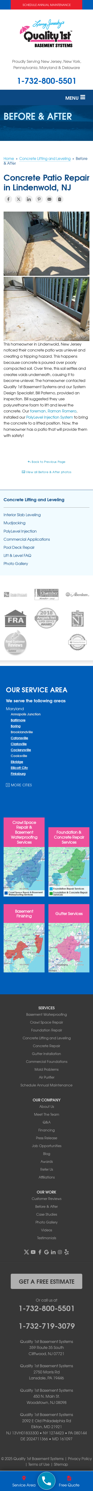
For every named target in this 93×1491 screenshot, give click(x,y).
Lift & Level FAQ (17, 555)
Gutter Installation (46, 1053)
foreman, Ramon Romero (53, 411)
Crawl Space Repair (46, 1022)
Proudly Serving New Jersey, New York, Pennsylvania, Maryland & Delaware (46, 64)
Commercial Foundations (46, 1061)
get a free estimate (46, 1281)
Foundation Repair (46, 1030)
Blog (46, 1153)
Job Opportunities (46, 1145)
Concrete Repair (46, 1045)
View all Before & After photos (47, 472)
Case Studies (46, 1214)
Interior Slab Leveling (22, 514)
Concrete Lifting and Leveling (34, 499)
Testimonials (46, 1237)
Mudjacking (15, 522)
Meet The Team (46, 1114)
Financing (46, 1130)
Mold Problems (46, 1069)
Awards (47, 1161)
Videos (46, 1230)
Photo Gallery (16, 563)
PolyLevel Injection (20, 531)
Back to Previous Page (46, 462)
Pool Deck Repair (19, 547)
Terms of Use (39, 1464)
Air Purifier (46, 1077)
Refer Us (46, 1169)
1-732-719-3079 (46, 1325)
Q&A (47, 1122)
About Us (46, 1106)
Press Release (46, 1137)
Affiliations (47, 1177)
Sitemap (61, 1464)
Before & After (46, 1206)
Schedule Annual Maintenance (47, 5)
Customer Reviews (46, 1198)
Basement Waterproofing (46, 1014)
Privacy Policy (80, 1458)
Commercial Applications (27, 539)
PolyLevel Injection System (49, 417)
